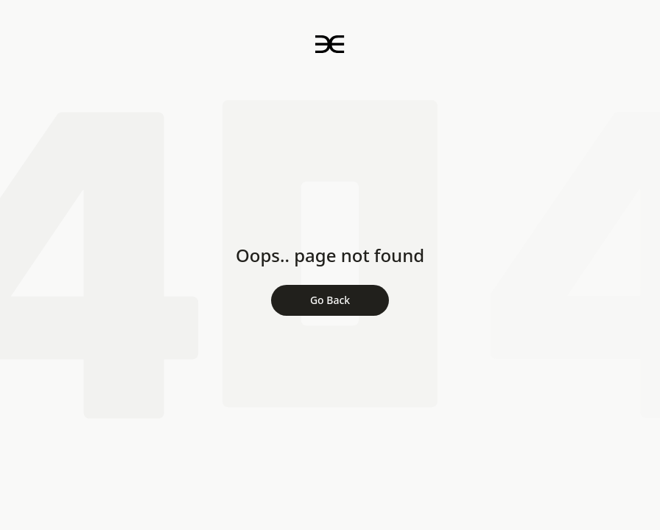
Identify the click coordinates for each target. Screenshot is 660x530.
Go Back (330, 300)
